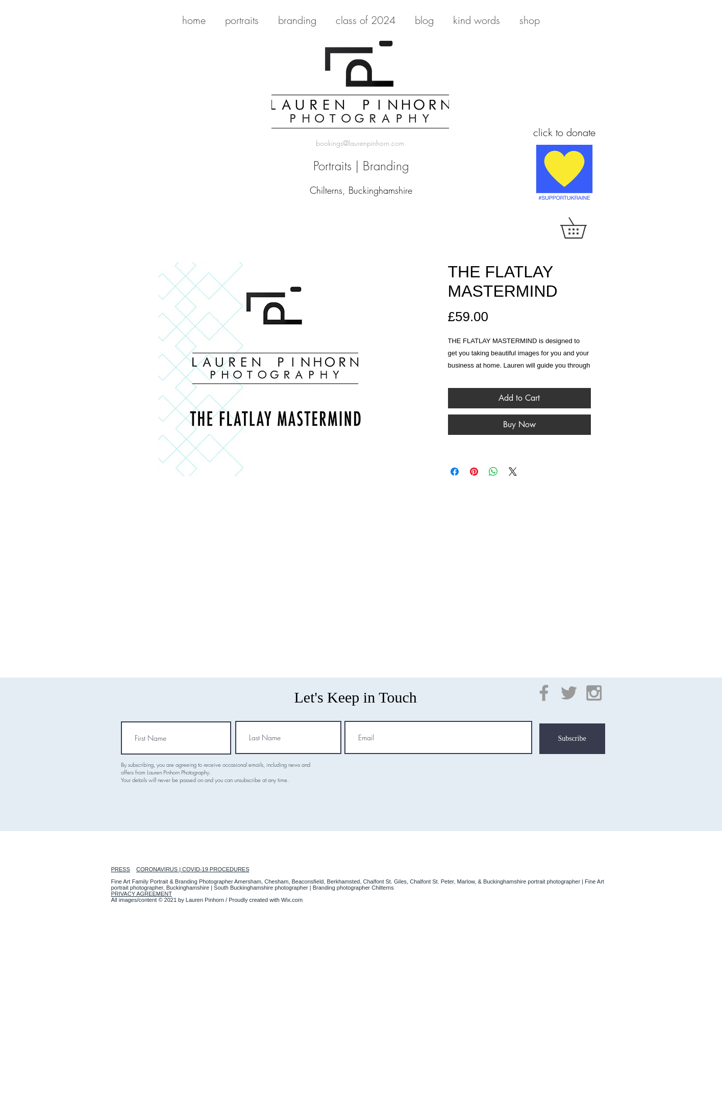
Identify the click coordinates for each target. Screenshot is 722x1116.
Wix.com (292, 900)
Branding (386, 166)
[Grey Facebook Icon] (544, 693)
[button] (583, 228)
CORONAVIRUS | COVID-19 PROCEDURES (192, 869)
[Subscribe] (572, 738)
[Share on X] (513, 471)
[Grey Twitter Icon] (569, 693)
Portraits (332, 166)
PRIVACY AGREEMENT (141, 894)
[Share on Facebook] (455, 471)
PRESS (120, 869)
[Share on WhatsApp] (493, 471)
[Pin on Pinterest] (474, 471)
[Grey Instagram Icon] (594, 693)
